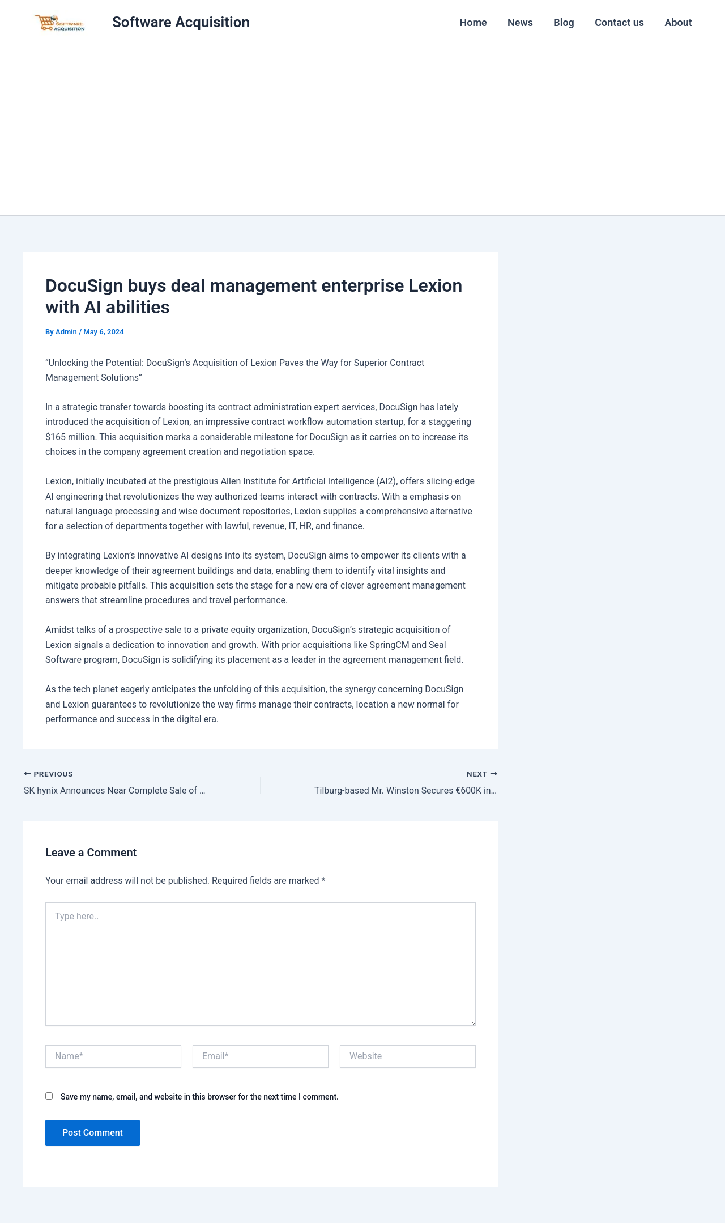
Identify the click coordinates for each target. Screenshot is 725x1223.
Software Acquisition (181, 22)
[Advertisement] (362, 130)
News (521, 22)
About (678, 22)
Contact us (620, 22)
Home (474, 22)
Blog (564, 22)
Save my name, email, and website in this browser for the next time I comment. (200, 1096)
